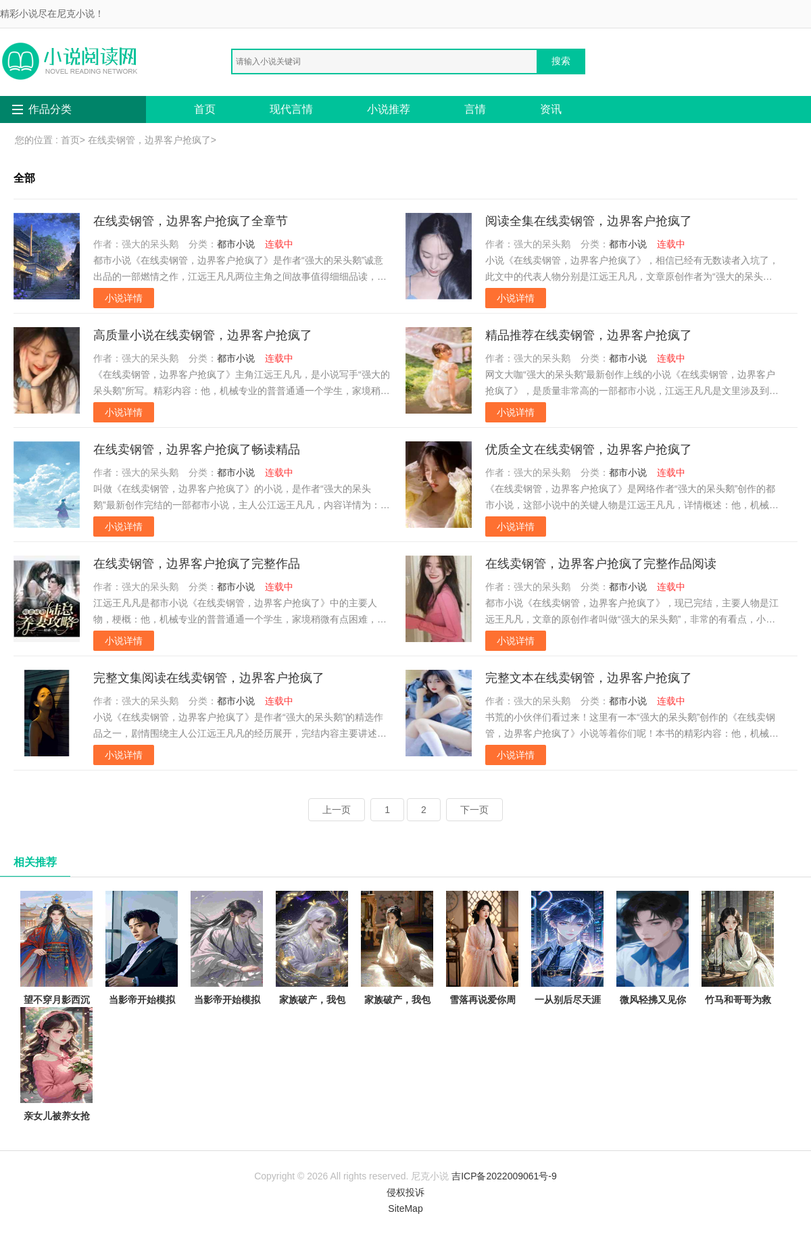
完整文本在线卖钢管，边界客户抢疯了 (588, 678)
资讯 (551, 109)
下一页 (474, 809)
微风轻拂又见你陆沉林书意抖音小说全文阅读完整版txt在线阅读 (652, 972)
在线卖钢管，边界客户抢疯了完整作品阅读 (600, 563)
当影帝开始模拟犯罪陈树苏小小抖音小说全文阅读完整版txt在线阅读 (141, 980)
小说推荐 (388, 109)
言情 (475, 109)
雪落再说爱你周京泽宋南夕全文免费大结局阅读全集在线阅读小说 (482, 980)
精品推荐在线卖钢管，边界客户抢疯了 (588, 335)
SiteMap (405, 1208)
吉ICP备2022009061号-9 (504, 1176)
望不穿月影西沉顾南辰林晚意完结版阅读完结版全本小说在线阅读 (56, 980)
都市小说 (236, 244)
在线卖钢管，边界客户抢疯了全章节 (190, 221)
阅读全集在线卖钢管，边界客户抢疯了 (588, 221)
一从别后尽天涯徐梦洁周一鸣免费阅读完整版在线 (567, 972)
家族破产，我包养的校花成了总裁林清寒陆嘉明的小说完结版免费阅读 (397, 980)
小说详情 (124, 298)
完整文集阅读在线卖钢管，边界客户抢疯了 (208, 678)
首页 (205, 109)
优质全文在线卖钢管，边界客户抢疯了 (588, 449)
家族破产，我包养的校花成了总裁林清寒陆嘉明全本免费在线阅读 (312, 980)
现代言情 (291, 109)
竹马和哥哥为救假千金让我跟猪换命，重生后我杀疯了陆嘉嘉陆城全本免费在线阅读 (738, 988)
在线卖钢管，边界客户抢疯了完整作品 (196, 563)
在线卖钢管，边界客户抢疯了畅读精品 (196, 449)
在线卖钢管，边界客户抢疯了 (149, 140)
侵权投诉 (405, 1192)
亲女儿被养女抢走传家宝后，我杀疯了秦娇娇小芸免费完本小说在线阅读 (56, 1096)
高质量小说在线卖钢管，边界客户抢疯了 (202, 335)
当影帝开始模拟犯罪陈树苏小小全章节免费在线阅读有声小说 (227, 972)
